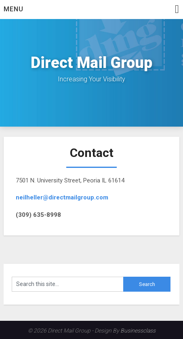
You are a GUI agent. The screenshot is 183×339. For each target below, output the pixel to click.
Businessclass (138, 330)
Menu (13, 9)
